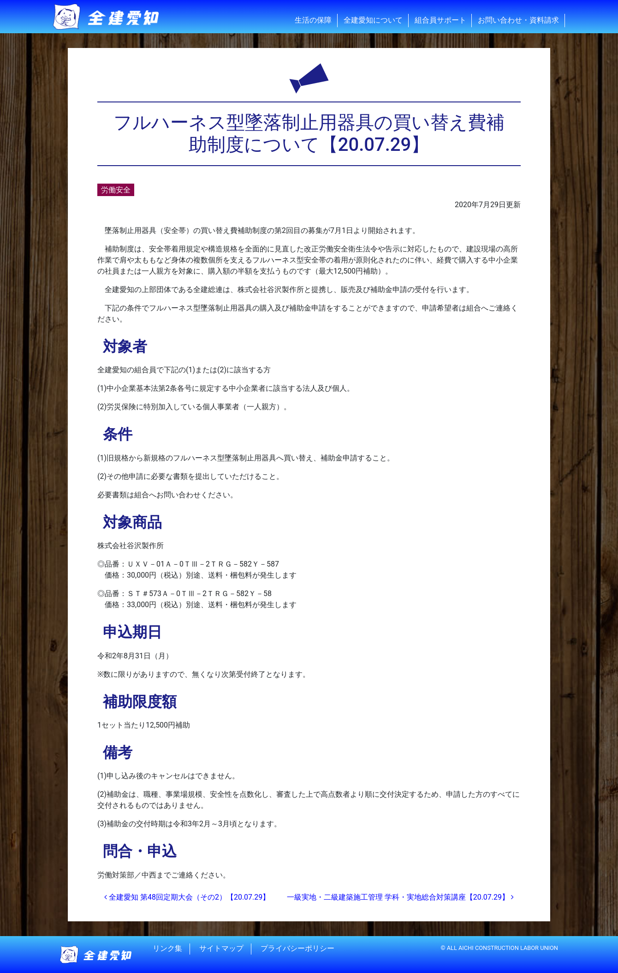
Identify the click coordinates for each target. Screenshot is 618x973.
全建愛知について (373, 20)
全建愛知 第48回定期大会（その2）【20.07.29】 (187, 897)
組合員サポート (440, 20)
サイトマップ (221, 948)
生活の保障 (313, 20)
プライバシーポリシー (297, 948)
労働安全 (116, 189)
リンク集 (167, 948)
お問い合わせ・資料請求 (518, 20)
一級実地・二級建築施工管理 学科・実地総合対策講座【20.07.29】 (400, 897)
